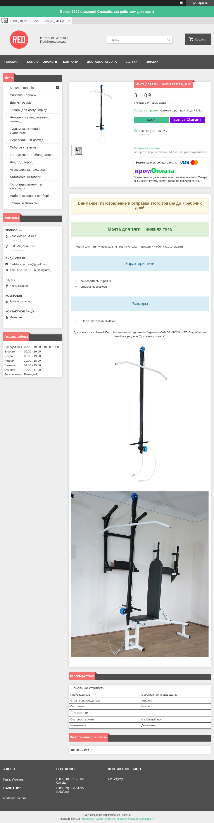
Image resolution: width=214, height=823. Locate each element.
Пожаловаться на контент (97, 818)
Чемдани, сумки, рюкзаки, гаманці (29, 119)
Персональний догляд (26, 140)
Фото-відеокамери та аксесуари (26, 186)
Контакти (70, 61)
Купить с (187, 120)
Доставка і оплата (102, 61)
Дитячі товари (20, 102)
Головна (11, 61)
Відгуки (132, 61)
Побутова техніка (23, 147)
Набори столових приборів (30, 195)
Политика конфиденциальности (135, 818)
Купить (151, 119)
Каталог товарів (40, 61)
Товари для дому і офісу (28, 110)
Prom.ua (126, 814)
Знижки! (152, 61)
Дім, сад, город (21, 162)
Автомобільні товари (25, 177)
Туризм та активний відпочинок (25, 130)
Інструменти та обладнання (31, 155)
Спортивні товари (23, 95)
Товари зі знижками (24, 203)
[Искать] (169, 40)
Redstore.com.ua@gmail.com (28, 264)
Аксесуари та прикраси (27, 169)
